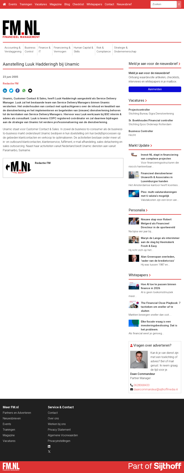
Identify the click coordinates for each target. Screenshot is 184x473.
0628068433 (141, 385)
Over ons (53, 418)
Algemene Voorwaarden (63, 435)
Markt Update (139, 145)
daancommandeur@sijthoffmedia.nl (156, 389)
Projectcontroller (139, 109)
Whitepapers (94, 4)
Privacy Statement (59, 429)
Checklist (78, 4)
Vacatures (41, 4)
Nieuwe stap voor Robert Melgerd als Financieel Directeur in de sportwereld (158, 223)
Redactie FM (10, 83)
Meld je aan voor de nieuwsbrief (153, 64)
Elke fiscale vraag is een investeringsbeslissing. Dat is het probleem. (159, 325)
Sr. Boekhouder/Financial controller (151, 120)
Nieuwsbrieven (12, 418)
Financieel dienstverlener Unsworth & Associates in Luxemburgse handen (157, 177)
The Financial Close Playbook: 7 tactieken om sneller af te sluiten (160, 306)
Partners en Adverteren (17, 412)
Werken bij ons (57, 424)
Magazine (56, 4)
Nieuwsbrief (124, 4)
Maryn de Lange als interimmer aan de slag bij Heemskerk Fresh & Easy (160, 242)
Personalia (137, 210)
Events (13, 4)
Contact (109, 4)
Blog (67, 4)
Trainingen (26, 4)
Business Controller (141, 131)
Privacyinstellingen (59, 441)
